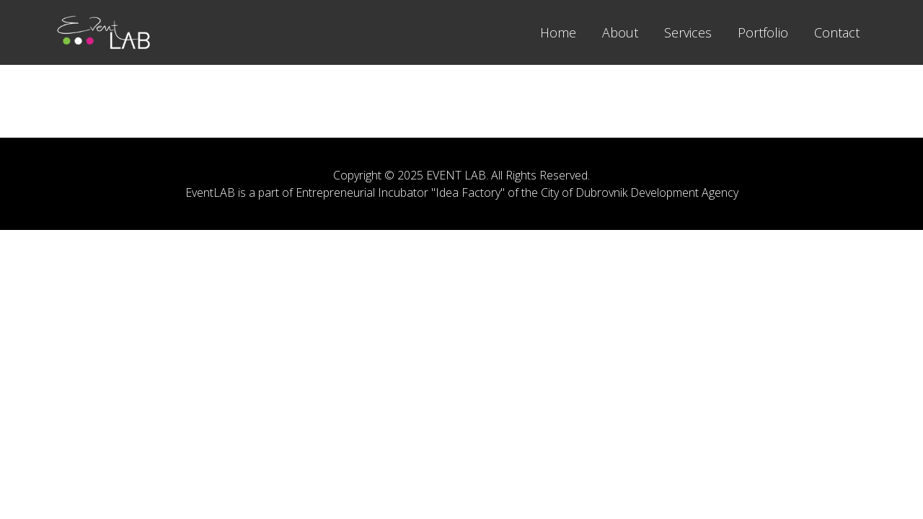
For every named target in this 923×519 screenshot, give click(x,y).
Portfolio (763, 32)
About (620, 32)
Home (558, 32)
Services (688, 32)
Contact (837, 32)
